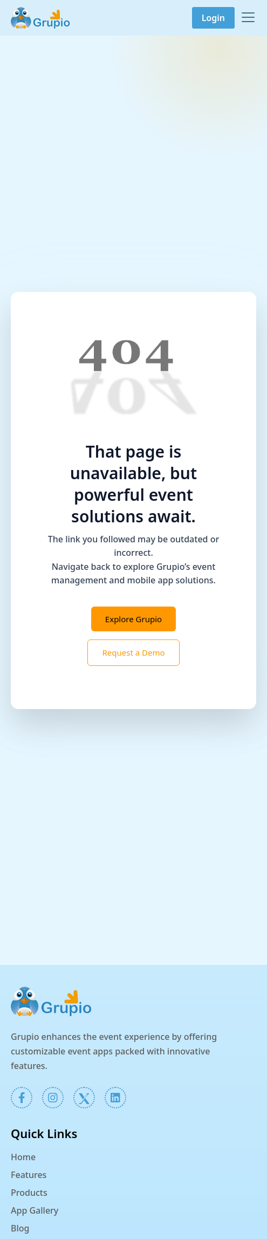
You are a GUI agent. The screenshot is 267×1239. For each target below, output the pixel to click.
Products (29, 1193)
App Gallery (34, 1210)
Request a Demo (133, 652)
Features (28, 1175)
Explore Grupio (133, 619)
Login (213, 18)
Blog (20, 1228)
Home (23, 1157)
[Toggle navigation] (248, 17)
